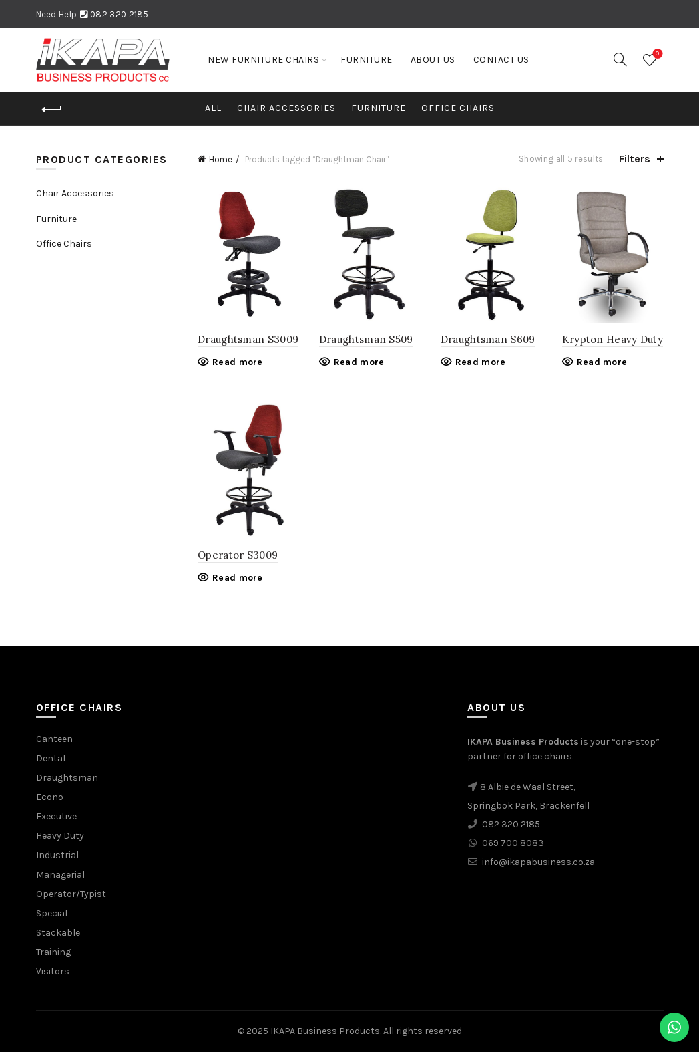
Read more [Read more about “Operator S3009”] (237, 577)
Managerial (60, 874)
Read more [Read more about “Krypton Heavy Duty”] (602, 362)
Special (51, 913)
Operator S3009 (238, 555)
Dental (50, 758)
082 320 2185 (119, 14)
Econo (49, 797)
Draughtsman (67, 777)
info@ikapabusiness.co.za (538, 862)
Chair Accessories (286, 108)
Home (220, 159)
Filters (634, 158)
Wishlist (656, 54)
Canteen (54, 739)
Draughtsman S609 (488, 339)
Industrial (57, 855)
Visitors (52, 971)
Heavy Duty (60, 835)
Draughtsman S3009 (248, 339)
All (213, 108)
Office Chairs (458, 108)
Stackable (58, 932)
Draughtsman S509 (366, 339)
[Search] (620, 59)
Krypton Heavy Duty (612, 339)
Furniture (366, 59)
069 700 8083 (513, 843)
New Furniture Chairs (263, 59)
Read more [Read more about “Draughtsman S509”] (359, 362)
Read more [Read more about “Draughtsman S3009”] (237, 362)
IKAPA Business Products (325, 1031)
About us (433, 59)
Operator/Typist (71, 894)
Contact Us (501, 59)
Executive (56, 816)
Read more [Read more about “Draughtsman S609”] (480, 362)
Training (53, 952)
